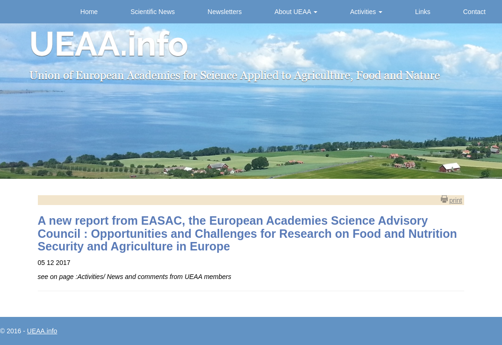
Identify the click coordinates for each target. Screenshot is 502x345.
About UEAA (295, 11)
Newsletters (225, 11)
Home (89, 11)
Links (422, 11)
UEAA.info (42, 331)
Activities (366, 11)
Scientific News (152, 11)
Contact (474, 11)
